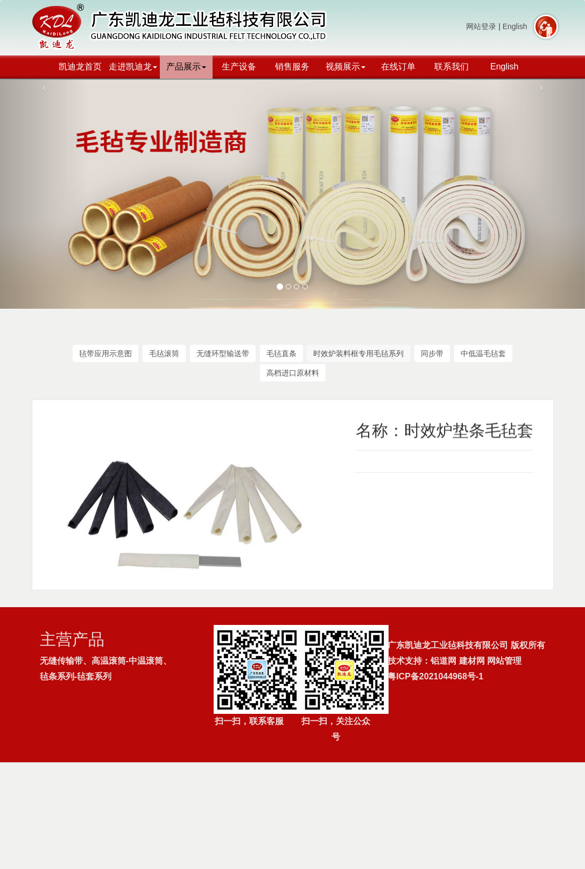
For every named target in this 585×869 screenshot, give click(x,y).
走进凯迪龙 (133, 66)
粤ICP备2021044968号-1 (435, 676)
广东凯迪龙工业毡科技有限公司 (181, 27)
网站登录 (481, 26)
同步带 (432, 353)
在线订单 (398, 66)
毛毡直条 (281, 353)
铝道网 (443, 660)
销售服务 (292, 66)
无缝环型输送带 (222, 353)
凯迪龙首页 (80, 66)
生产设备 (239, 66)
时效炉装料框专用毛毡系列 (457, 328)
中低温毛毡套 (483, 353)
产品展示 (186, 66)
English (515, 26)
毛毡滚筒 (164, 353)
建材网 (472, 660)
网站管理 (504, 660)
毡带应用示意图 (105, 353)
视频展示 (345, 66)
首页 (350, 328)
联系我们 (451, 66)
